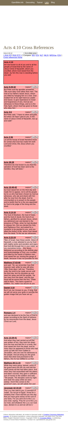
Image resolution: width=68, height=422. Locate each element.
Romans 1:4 (9, 313)
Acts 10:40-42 (10, 187)
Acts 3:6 (8, 112)
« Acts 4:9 (7, 55)
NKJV (46, 55)
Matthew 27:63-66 (12, 262)
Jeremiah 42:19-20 (12, 388)
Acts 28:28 (9, 162)
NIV (33, 55)
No (37, 87)
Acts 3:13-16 (10, 212)
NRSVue (53, 55)
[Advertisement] (34, 25)
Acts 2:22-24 (10, 237)
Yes (33, 87)
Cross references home (12, 57)
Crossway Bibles (45, 418)
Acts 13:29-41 (10, 338)
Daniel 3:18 (9, 288)
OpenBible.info (17, 2)
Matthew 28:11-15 (12, 363)
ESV (59, 55)
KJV (37, 55)
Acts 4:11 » (17, 55)
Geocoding (30, 2)
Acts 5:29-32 (10, 87)
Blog (53, 2)
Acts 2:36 (8, 137)
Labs (47, 2)
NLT (41, 55)
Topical (39, 2)
